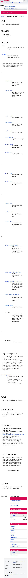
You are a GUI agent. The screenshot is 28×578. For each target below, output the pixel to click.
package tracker (15, 503)
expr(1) (3, 16)
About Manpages (13, 3)
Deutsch (13, 526)
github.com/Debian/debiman (11, 574)
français (13, 533)
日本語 (12, 535)
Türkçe (12, 542)
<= (9, 122)
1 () (13, 552)
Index (6, 3)
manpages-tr (11, 8)
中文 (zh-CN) (14, 544)
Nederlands (14, 537)
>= (9, 144)
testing (12, 517)
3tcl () (14, 555)
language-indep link (16, 500)
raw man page (14, 505)
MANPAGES (6, 0)
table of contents (16, 509)
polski (12, 539)
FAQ (20, 3)
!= (9, 137)
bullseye (6, 8)
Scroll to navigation (7, 12)
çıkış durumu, (6, 375)
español (13, 530)
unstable (13, 520)
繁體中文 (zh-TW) (15, 546)
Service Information (10, 6)
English (12, 528)
